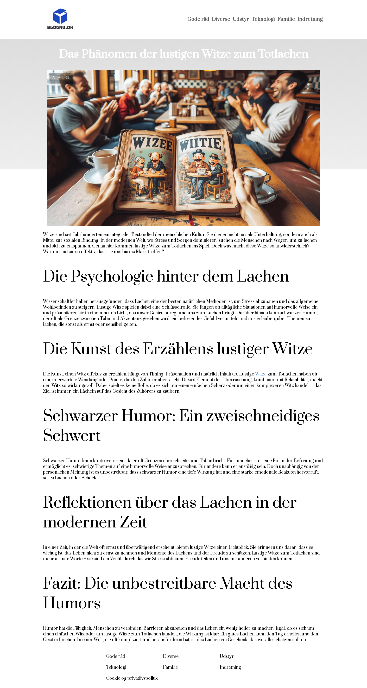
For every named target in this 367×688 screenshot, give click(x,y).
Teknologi (263, 19)
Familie (286, 19)
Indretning (310, 19)
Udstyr (241, 19)
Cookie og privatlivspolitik (132, 678)
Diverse (221, 19)
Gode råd (198, 19)
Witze (261, 374)
